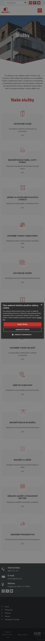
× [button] (41, 305)
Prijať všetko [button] (23, 324)
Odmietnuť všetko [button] (22, 330)
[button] (23, 334)
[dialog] (22, 320)
